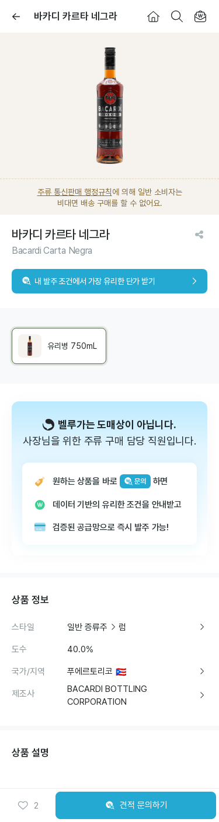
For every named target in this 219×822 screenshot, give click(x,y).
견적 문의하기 (136, 805)
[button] (28, 805)
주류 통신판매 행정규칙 (74, 192)
